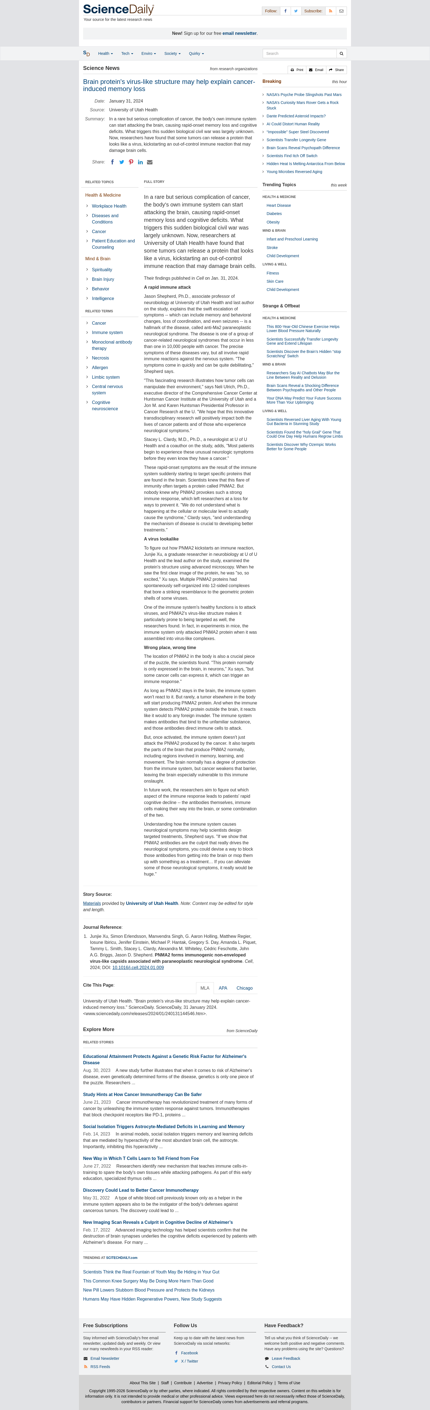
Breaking (271, 81)
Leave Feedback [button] (286, 1358)
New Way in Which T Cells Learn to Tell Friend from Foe (141, 1158)
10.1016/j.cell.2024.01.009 (138, 967)
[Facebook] (112, 162)
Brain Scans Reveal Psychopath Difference (303, 148)
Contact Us (281, 1366)
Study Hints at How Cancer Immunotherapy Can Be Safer (142, 1094)
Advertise (205, 1383)
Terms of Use (289, 1383)
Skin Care (275, 281)
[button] (297, 70)
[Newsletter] (341, 11)
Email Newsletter (104, 1358)
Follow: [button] (271, 11)
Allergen (100, 367)
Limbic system (106, 377)
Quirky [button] (196, 53)
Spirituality (102, 269)
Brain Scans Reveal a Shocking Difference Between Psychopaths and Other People (303, 387)
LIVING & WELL (274, 264)
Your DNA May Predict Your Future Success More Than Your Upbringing (304, 400)
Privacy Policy (230, 1383)
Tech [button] (127, 53)
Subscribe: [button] (313, 11)
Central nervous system (107, 389)
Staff (165, 1383)
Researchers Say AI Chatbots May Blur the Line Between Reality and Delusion (303, 375)
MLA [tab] (205, 988)
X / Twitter (189, 1361)
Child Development (283, 256)
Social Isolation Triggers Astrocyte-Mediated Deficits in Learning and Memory (164, 1126)
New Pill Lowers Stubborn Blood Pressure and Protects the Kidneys (148, 1290)
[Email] (149, 162)
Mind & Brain (98, 258)
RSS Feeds (100, 1366)
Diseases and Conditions (105, 218)
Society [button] (172, 53)
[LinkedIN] (140, 162)
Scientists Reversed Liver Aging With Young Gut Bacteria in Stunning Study (304, 421)
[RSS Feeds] (330, 11)
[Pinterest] (131, 162)
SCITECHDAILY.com (121, 1258)
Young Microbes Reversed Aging (294, 171)
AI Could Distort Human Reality (293, 124)
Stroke (272, 247)
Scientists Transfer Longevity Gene (296, 140)
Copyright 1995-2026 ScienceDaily (118, 1391)
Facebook (189, 1353)
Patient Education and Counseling (113, 244)
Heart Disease (279, 205)
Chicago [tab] (245, 988)
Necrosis (100, 358)
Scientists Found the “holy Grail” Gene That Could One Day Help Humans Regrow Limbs (305, 434)
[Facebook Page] (285, 11)
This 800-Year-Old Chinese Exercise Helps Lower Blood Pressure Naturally (303, 328)
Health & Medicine (103, 195)
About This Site (143, 1383)
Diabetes (274, 213)
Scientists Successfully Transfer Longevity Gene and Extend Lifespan (302, 341)
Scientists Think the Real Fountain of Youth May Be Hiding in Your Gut (151, 1272)
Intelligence (103, 298)
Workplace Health (109, 206)
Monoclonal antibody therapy (112, 345)
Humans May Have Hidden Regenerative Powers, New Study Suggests (152, 1299)
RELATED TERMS (99, 311)
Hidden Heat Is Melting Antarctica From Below (306, 164)
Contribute (183, 1383)
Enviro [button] (149, 53)
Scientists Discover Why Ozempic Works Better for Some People (301, 446)
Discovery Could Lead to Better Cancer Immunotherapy (141, 1190)
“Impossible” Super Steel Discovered (298, 132)
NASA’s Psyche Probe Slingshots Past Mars (304, 94)
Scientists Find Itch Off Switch (292, 156)
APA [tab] (223, 988)
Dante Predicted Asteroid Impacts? (296, 116)
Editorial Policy (260, 1383)
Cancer (99, 231)
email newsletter (240, 33)
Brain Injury (103, 279)
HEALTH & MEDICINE (279, 197)
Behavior (100, 289)
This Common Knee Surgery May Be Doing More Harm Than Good (148, 1281)
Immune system (107, 332)
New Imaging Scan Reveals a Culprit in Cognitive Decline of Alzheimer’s (158, 1222)
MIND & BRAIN (273, 231)
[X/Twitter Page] (296, 11)
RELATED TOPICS (99, 182)
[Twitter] (121, 162)
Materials (92, 903)
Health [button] (105, 53)
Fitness (273, 273)
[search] (341, 53)
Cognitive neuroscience (105, 405)
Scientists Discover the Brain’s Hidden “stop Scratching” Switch (304, 353)
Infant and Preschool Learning (292, 239)
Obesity (273, 222)
